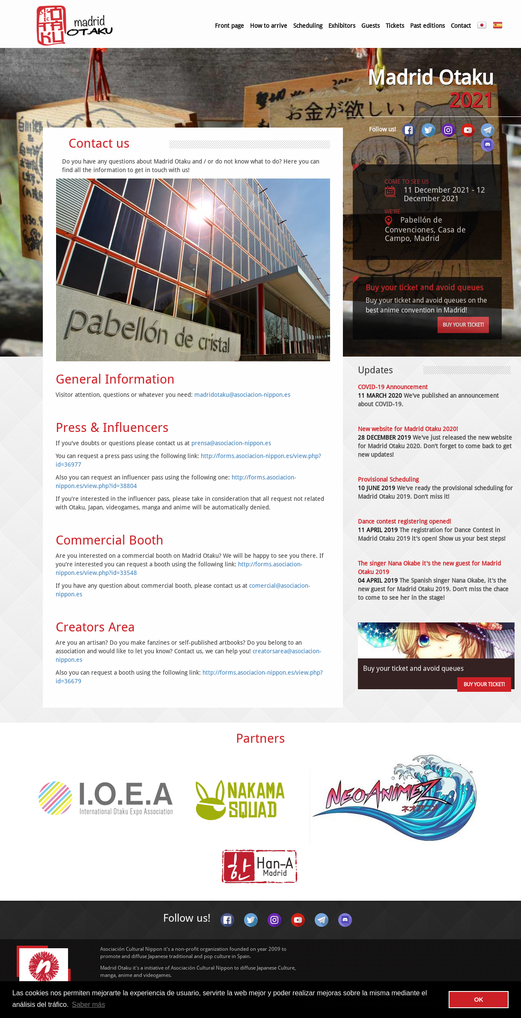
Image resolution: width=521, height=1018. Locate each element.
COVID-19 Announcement (393, 387)
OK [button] (478, 999)
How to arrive (268, 25)
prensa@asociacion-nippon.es (231, 443)
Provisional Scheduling (388, 479)
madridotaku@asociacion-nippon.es (242, 394)
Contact (461, 25)
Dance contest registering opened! (404, 521)
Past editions (427, 25)
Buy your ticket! (463, 325)
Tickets (395, 25)
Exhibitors (341, 25)
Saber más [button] (88, 1004)
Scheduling (307, 25)
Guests (370, 25)
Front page (229, 25)
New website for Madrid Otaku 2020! (408, 429)
